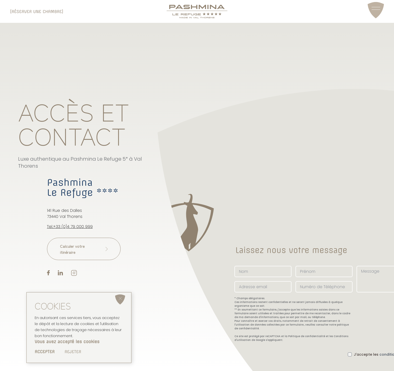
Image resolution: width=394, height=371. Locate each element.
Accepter (45, 351)
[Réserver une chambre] (36, 11)
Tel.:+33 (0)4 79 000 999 (70, 227)
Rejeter (73, 351)
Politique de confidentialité (306, 335)
